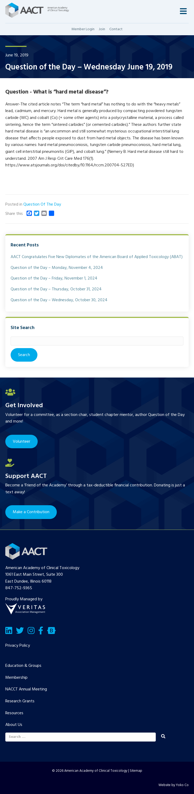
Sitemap (136, 771)
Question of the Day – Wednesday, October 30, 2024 (59, 300)
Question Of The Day (42, 204)
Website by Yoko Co (173, 785)
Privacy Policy (17, 645)
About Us (13, 724)
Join (102, 29)
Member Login (82, 29)
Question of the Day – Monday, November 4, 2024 (57, 267)
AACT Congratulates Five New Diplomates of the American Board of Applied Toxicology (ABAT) (97, 257)
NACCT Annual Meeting (26, 689)
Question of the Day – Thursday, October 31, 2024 (56, 289)
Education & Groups (23, 665)
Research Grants (20, 701)
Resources (14, 713)
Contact (116, 29)
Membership (16, 677)
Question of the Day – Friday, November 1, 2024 (54, 278)
